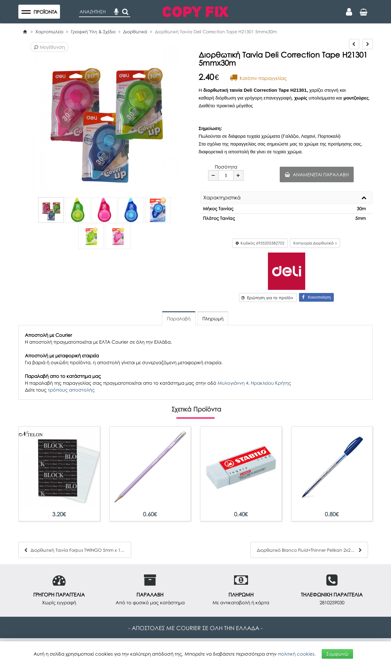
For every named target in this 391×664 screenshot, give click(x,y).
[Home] (25, 31)
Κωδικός (260, 243)
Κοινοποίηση (316, 297)
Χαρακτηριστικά (222, 198)
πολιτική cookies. (297, 654)
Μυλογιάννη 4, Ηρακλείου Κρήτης (254, 383)
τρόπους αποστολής (71, 389)
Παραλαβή (179, 318)
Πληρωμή (212, 318)
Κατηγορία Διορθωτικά (315, 243)
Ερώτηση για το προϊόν (267, 297)
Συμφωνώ (337, 654)
